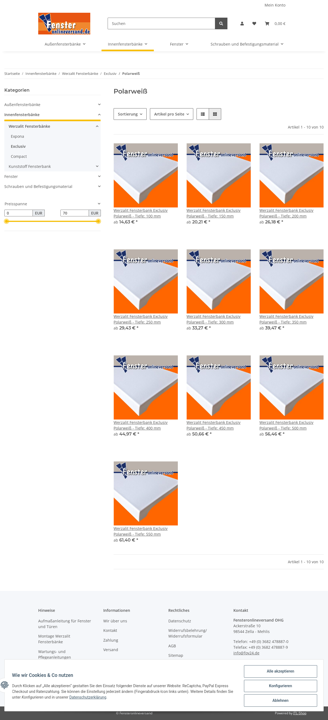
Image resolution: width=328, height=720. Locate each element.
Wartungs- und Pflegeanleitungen (54, 654)
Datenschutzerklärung (95, 698)
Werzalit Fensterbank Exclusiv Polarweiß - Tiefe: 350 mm (286, 319)
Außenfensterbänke (22, 104)
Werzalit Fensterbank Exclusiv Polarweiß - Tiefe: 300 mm (213, 319)
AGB (172, 645)
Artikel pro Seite (169, 114)
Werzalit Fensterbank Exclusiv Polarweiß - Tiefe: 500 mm (286, 425)
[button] (242, 23)
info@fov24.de (246, 652)
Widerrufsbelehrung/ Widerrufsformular (187, 633)
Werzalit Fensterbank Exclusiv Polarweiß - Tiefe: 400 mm (141, 425)
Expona (17, 136)
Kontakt (110, 630)
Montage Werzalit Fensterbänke (54, 638)
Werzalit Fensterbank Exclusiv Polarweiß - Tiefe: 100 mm (141, 213)
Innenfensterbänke (22, 114)
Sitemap (175, 655)
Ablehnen (279, 701)
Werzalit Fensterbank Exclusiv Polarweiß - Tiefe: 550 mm (141, 531)
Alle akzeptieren (279, 672)
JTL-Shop (299, 713)
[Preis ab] (18, 213)
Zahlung (110, 640)
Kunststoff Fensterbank (30, 166)
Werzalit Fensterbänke (29, 126)
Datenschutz (179, 620)
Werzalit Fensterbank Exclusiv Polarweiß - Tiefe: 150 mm (213, 213)
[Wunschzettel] (254, 23)
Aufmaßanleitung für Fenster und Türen (64, 623)
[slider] (6, 221)
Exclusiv (18, 146)
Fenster (11, 176)
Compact (19, 156)
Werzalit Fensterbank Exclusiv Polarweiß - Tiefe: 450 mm (213, 425)
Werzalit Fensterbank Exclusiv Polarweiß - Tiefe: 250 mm (141, 319)
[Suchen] (161, 23)
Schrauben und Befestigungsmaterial (38, 186)
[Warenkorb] (275, 23)
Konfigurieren (279, 686)
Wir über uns (115, 620)
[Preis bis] (74, 213)
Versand (110, 649)
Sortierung (128, 114)
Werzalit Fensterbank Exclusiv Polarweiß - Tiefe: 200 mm (286, 213)
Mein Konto (275, 5)
